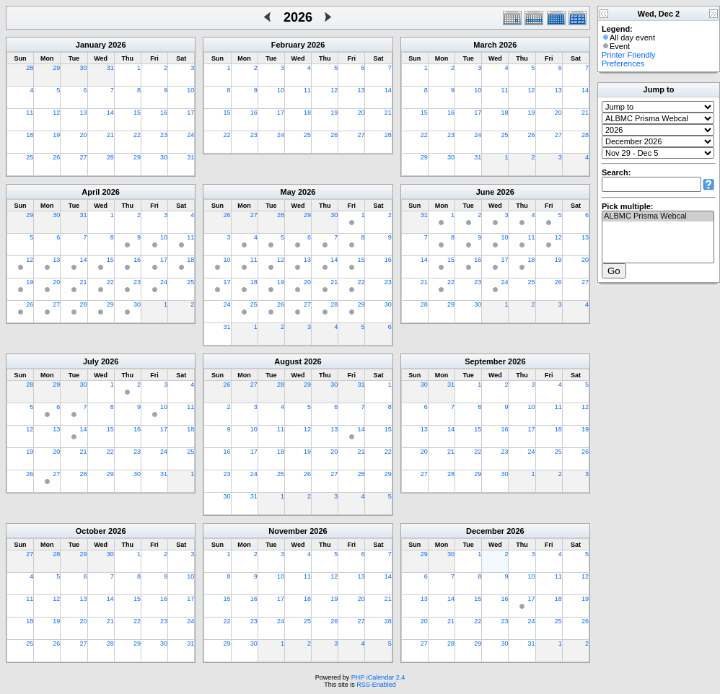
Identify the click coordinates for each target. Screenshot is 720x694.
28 (29, 67)
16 (163, 112)
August (288, 361)
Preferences (623, 63)
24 (190, 135)
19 (56, 135)
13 (83, 112)
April (91, 192)
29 (56, 67)
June (485, 192)
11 (29, 112)
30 (83, 67)
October (91, 531)
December (485, 531)
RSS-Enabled (376, 684)
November (287, 531)
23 (163, 135)
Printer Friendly (629, 54)
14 (110, 112)
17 (190, 112)
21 (110, 135)
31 (110, 67)
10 (190, 90)
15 (137, 112)
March (484, 44)
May (288, 192)
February (288, 44)
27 (83, 157)
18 (29, 135)
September (485, 361)
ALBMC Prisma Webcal (658, 216)
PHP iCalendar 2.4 (378, 677)
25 (29, 157)
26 (56, 157)
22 (137, 135)
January (91, 44)
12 (56, 112)
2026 (117, 44)
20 (83, 135)
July (91, 361)
